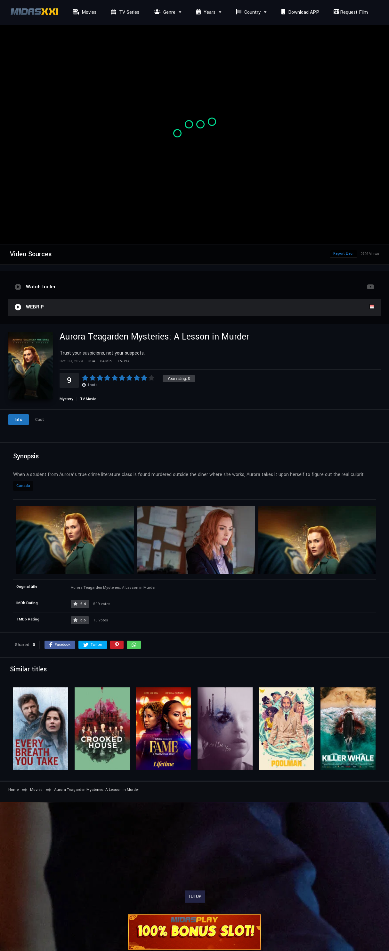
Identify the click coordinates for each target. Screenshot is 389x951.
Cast (39, 419)
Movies (83, 12)
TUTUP (195, 896)
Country (247, 12)
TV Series (124, 12)
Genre (163, 12)
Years (204, 12)
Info (18, 419)
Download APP (299, 12)
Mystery (66, 399)
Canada (23, 485)
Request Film (350, 12)
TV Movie (88, 399)
